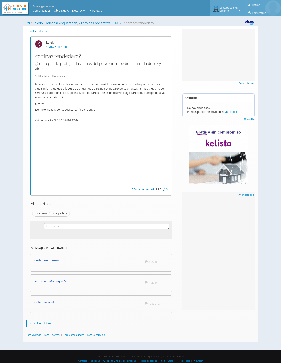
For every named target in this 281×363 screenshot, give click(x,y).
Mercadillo (231, 112)
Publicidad (95, 360)
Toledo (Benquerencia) (61, 23)
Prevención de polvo (51, 213)
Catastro (171, 360)
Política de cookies (148, 360)
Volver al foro (36, 31)
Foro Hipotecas (52, 334)
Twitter (198, 360)
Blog (162, 360)
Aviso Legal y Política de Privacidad (119, 360)
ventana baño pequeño (50, 281)
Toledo (38, 23)
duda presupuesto (47, 260)
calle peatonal (44, 302)
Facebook (184, 360)
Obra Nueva (61, 10)
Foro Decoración (96, 334)
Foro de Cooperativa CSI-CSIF (102, 23)
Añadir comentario (144, 189)
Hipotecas (95, 10)
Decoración (79, 10)
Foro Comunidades (73, 334)
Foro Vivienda (33, 334)
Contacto (82, 360)
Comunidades (41, 10)
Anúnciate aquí (247, 83)
